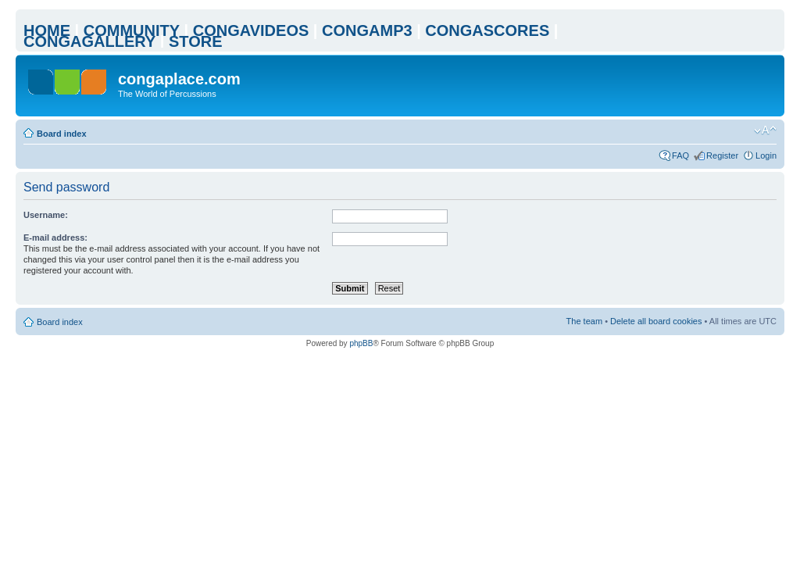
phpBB (361, 343)
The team (584, 321)
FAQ (680, 155)
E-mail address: (55, 237)
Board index (62, 133)
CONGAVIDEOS (251, 30)
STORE (196, 41)
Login (766, 155)
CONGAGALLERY (89, 41)
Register (722, 155)
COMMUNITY (132, 30)
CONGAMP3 (367, 30)
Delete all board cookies (656, 321)
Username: (45, 215)
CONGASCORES (487, 30)
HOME (46, 30)
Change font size (765, 130)
